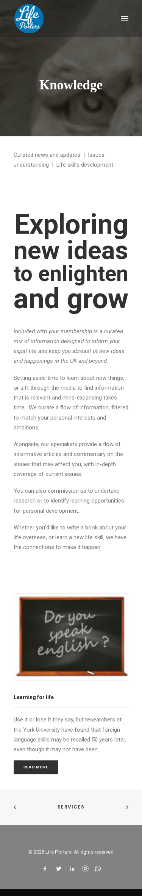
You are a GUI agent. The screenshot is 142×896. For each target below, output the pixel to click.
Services (71, 807)
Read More (35, 767)
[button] (124, 18)
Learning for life (34, 697)
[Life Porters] (29, 18)
